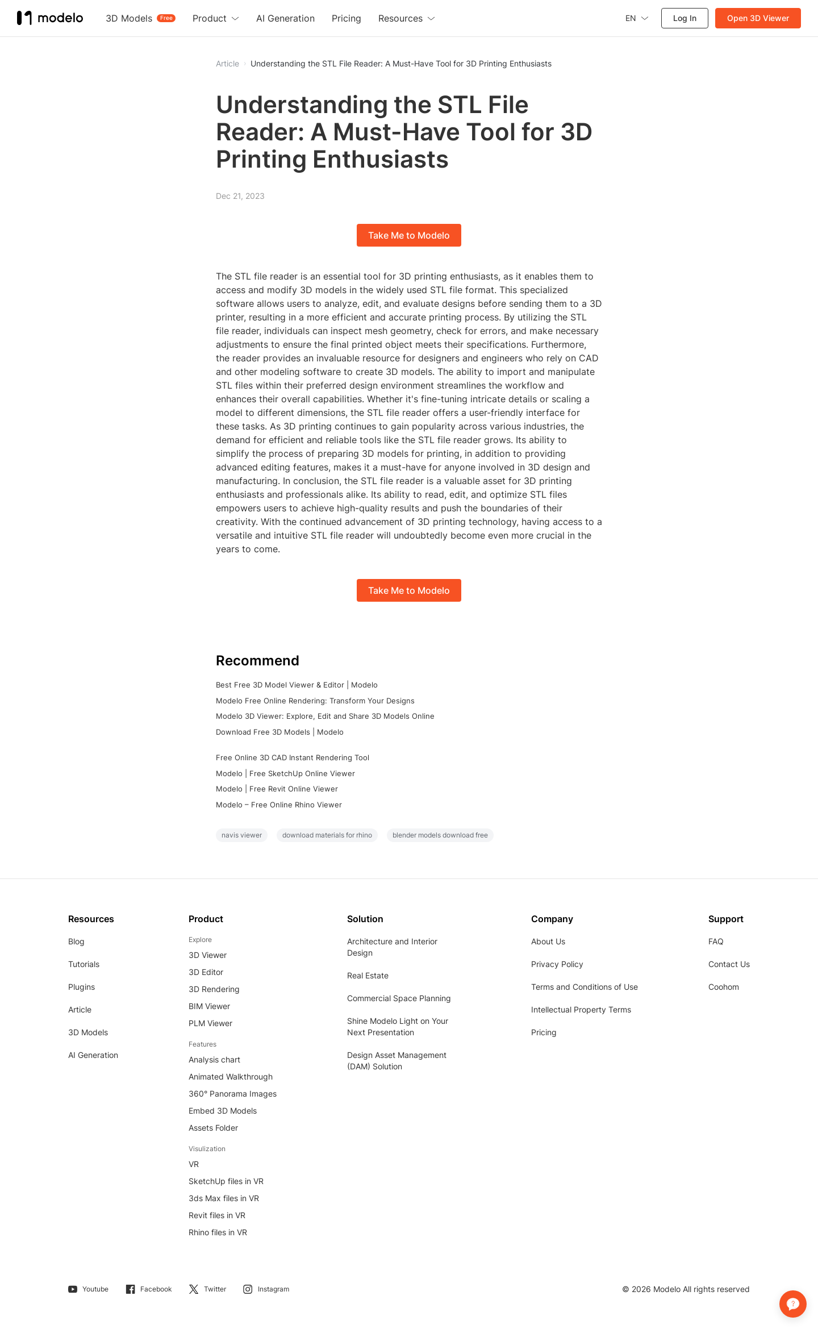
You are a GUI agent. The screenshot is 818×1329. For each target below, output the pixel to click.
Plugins (81, 986)
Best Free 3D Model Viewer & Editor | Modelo (297, 684)
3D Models (88, 1032)
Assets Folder (213, 1127)
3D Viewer (208, 955)
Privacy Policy (557, 964)
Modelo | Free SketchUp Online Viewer (285, 773)
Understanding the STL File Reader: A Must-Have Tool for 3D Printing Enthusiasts (401, 63)
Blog (76, 941)
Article (79, 1009)
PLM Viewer (210, 1023)
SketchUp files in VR (226, 1181)
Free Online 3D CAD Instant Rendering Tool (292, 757)
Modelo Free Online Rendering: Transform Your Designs (315, 700)
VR (194, 1164)
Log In (684, 18)
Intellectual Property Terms (581, 1009)
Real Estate (368, 975)
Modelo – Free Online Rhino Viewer (279, 804)
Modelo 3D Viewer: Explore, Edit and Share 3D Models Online (325, 715)
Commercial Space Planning (399, 998)
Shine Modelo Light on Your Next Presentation (397, 1026)
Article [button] (227, 63)
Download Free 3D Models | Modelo (280, 731)
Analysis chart (214, 1059)
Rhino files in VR (218, 1232)
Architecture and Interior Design (392, 946)
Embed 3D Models (223, 1110)
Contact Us (729, 964)
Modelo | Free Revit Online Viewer (277, 788)
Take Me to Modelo (409, 235)
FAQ (716, 941)
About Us (548, 941)
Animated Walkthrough (231, 1076)
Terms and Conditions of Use (584, 986)
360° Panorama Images (233, 1093)
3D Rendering (214, 989)
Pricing (544, 1032)
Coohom (723, 986)
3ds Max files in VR (224, 1198)
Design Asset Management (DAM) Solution (396, 1060)
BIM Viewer (209, 1006)
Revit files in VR (217, 1215)
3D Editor (206, 972)
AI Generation (93, 1055)
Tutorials (83, 964)
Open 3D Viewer (758, 18)
